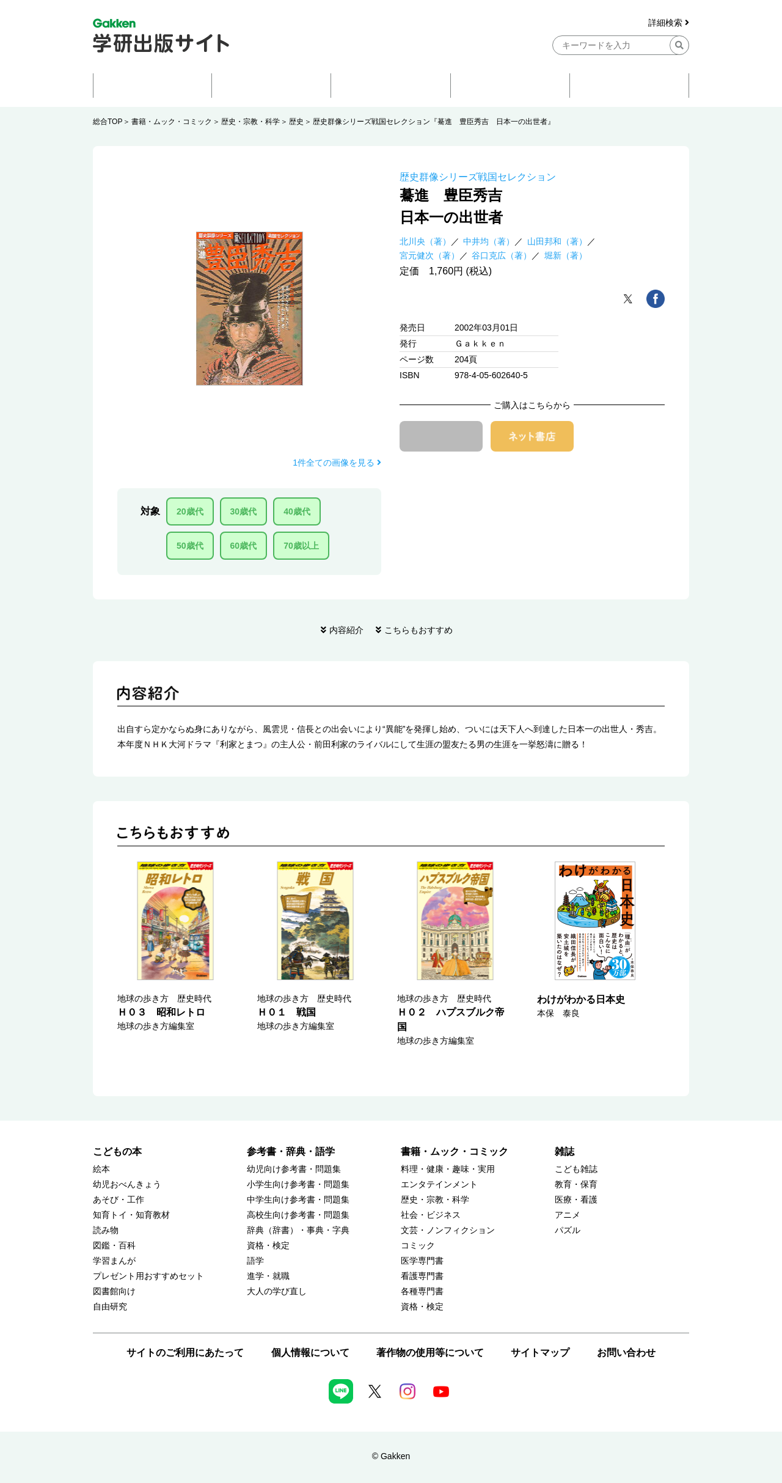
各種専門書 (422, 1291)
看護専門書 (422, 1276)
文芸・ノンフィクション (448, 1230)
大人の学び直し (277, 1291)
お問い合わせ (626, 1352)
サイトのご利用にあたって (185, 1352)
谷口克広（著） (502, 255)
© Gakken (391, 1456)
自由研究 (110, 1306)
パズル (567, 1230)
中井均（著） (488, 241)
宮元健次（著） (429, 255)
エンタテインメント (439, 1184)
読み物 (106, 1230)
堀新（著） (565, 255)
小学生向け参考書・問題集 (298, 1184)
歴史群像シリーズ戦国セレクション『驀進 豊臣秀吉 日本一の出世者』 (434, 121)
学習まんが (114, 1260)
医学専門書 (422, 1260)
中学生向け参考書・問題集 (298, 1199)
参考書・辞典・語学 (291, 1151)
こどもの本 (117, 1151)
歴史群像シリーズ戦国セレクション (478, 177)
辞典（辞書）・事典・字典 (298, 1230)
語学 (255, 1260)
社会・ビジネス (431, 1215)
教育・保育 (576, 1184)
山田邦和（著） (557, 241)
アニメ (567, 1215)
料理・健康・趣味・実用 (448, 1169)
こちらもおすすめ (418, 630)
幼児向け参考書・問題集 (294, 1169)
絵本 (101, 1169)
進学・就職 (268, 1276)
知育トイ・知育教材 (131, 1215)
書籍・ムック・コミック (171, 121)
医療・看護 (576, 1199)
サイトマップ (540, 1352)
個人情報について (310, 1352)
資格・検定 (268, 1245)
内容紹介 (346, 630)
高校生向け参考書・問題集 (298, 1215)
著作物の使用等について (430, 1352)
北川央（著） (425, 241)
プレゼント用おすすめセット (148, 1276)
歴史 (296, 121)
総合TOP (107, 121)
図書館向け (114, 1291)
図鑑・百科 (114, 1245)
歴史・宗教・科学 (250, 121)
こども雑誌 (576, 1169)
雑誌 (564, 1151)
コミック (418, 1245)
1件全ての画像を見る (337, 462)
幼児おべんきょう (127, 1184)
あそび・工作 (118, 1199)
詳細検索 (668, 22)
